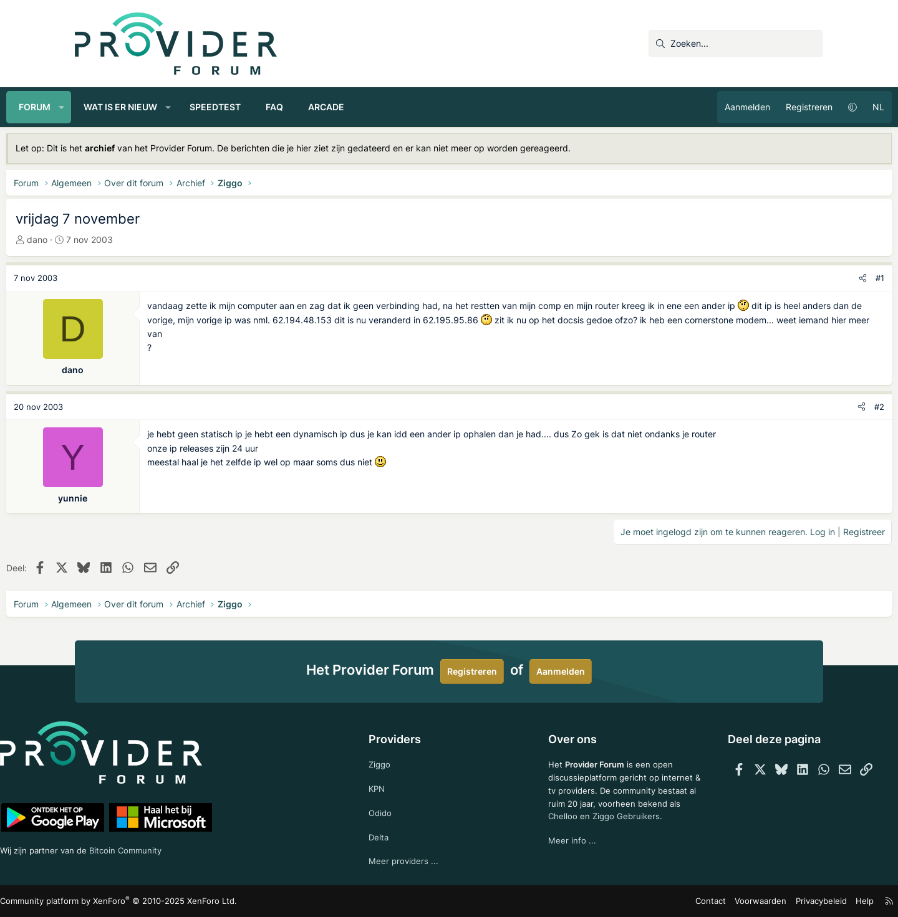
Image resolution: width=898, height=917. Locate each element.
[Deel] (794, 278)
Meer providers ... (420, 860)
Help (788, 901)
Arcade (395, 107)
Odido (396, 810)
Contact (646, 901)
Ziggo (396, 759)
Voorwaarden (692, 901)
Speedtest (283, 107)
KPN (393, 785)
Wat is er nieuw (189, 107)
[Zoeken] (736, 43)
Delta (394, 835)
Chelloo (547, 829)
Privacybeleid (747, 901)
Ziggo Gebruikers (612, 829)
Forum (103, 107)
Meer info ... (557, 855)
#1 (811, 278)
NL (810, 107)
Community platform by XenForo (184, 901)
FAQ (343, 107)
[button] (130, 107)
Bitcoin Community (209, 847)
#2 (811, 407)
